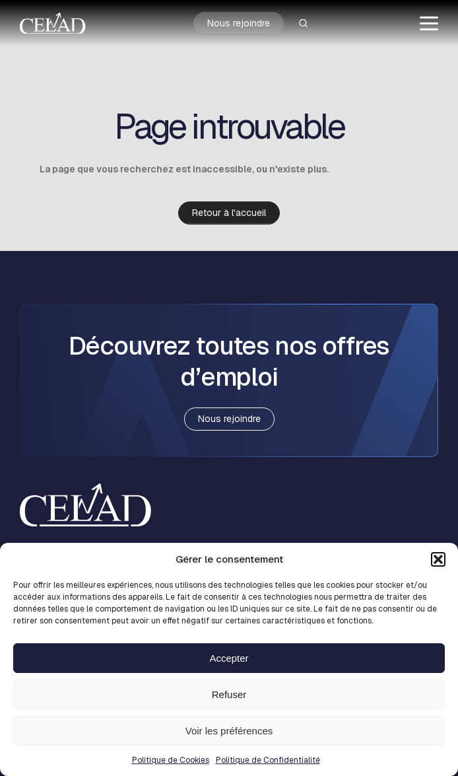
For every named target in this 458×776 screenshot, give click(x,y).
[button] (438, 559)
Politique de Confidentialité (268, 760)
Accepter (228, 658)
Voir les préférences (229, 730)
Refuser (229, 694)
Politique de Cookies (170, 760)
